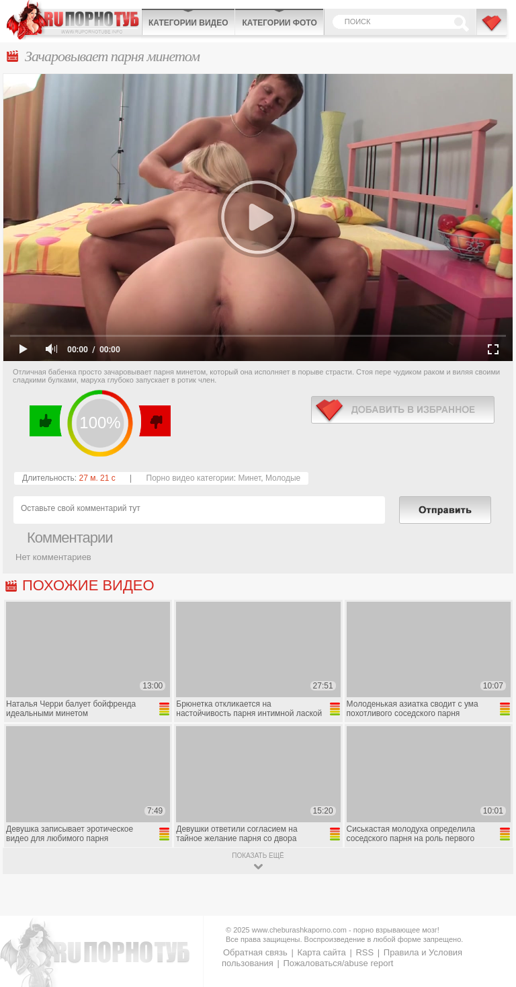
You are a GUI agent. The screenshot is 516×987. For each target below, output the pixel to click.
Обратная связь (255, 952)
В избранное (492, 28)
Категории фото (279, 23)
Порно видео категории (190, 478)
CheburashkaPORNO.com (74, 20)
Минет (249, 478)
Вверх (490, 929)
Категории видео (188, 23)
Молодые (282, 478)
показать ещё (258, 855)
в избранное (402, 410)
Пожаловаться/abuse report (338, 963)
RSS (364, 952)
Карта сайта (321, 952)
